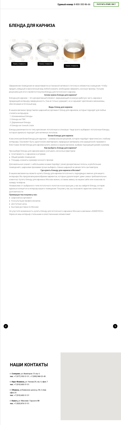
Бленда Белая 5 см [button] (18, 65)
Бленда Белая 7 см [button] (45, 65)
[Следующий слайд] (115, 332)
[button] (106, 4)
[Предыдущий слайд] (5, 332)
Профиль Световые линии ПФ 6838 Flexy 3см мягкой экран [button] (95, 339)
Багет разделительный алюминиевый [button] (46, 339)
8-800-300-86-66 (82, 4)
